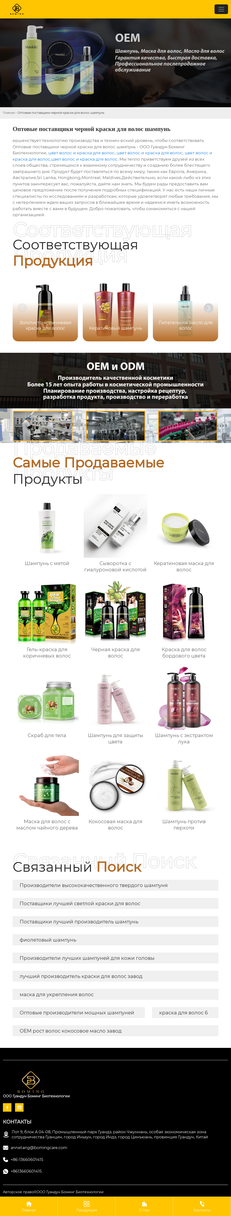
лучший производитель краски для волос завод (81, 976)
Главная (9, 113)
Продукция (86, 1206)
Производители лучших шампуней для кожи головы (87, 958)
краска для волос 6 (183, 1013)
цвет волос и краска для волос (81, 152)
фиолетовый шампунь (48, 940)
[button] (209, 308)
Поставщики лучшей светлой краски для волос (80, 903)
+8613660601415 (26, 1171)
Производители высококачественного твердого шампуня (94, 885)
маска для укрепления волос (57, 994)
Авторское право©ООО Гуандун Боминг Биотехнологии (53, 1192)
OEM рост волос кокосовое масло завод (71, 1031)
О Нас (144, 1206)
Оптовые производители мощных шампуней (77, 1013)
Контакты (202, 1206)
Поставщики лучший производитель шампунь (79, 922)
